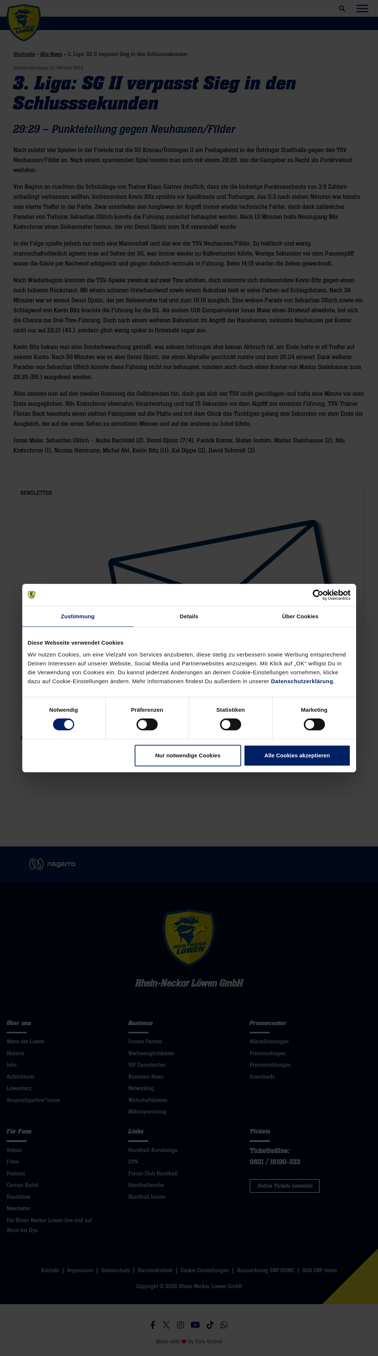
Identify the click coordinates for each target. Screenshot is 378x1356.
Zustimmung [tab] (78, 616)
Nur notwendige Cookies (187, 755)
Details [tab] (189, 616)
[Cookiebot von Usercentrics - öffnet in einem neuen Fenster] (318, 594)
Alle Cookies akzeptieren (297, 755)
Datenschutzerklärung (302, 681)
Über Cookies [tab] (300, 616)
